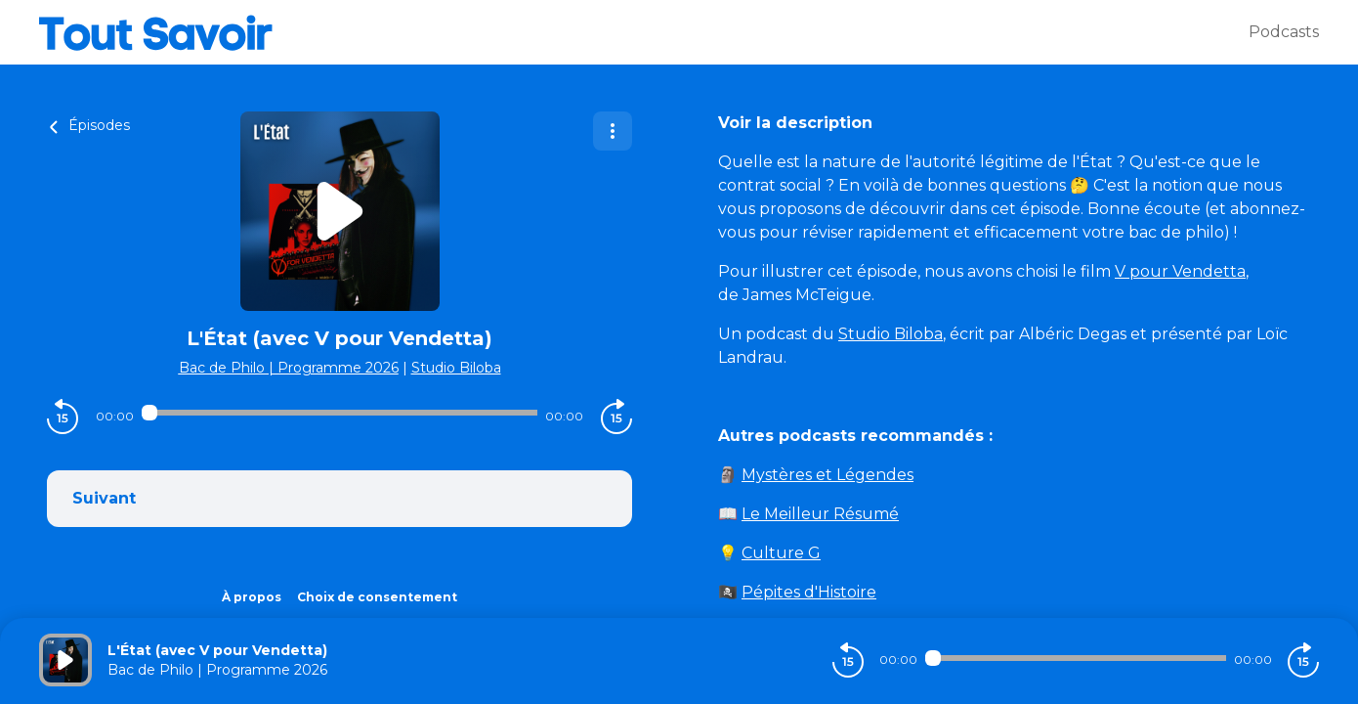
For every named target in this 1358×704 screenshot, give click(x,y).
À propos (251, 597)
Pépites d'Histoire (809, 592)
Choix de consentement (377, 597)
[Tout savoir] (644, 32)
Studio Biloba (456, 367)
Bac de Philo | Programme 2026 (289, 367)
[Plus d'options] (612, 131)
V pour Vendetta (1180, 271)
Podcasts (1284, 31)
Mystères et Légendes (827, 474)
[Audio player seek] (340, 412)
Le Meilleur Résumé (820, 514)
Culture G (781, 553)
